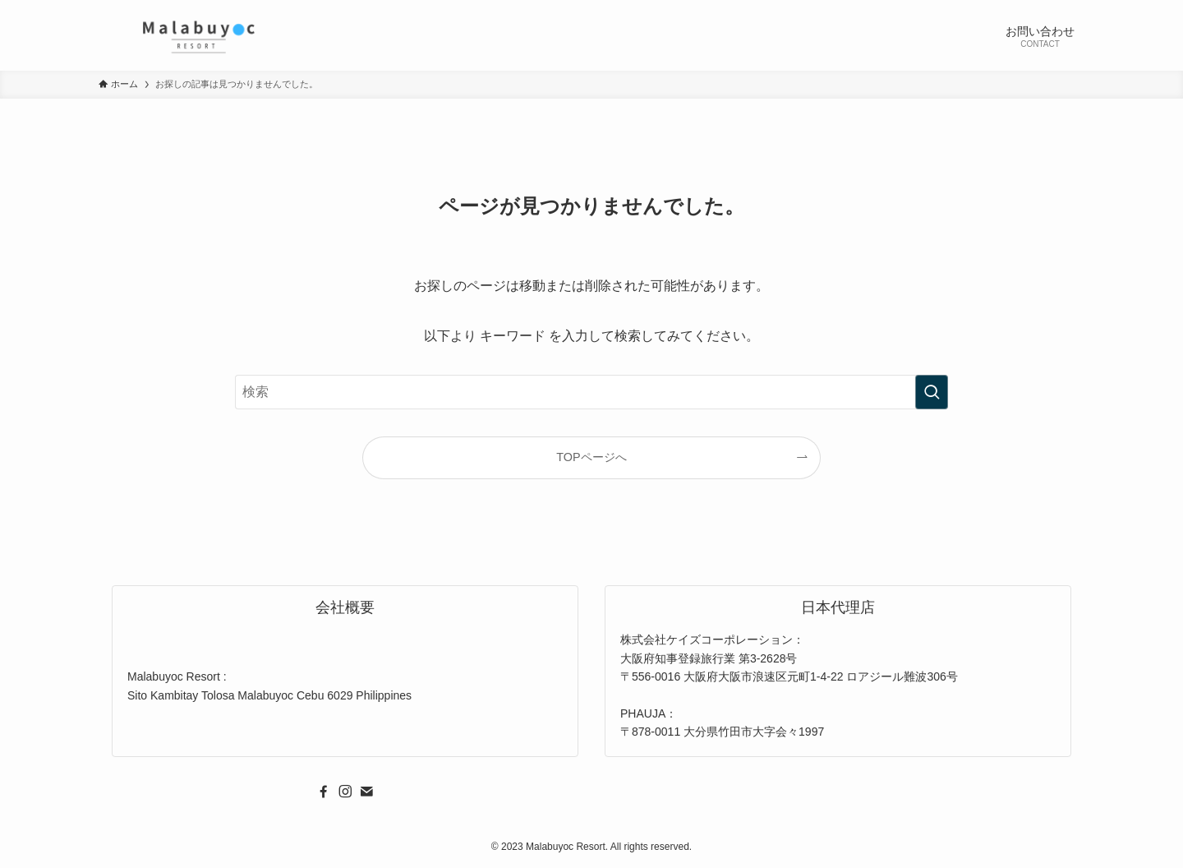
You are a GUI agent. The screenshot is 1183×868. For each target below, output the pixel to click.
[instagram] (345, 791)
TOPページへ (591, 457)
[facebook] (323, 791)
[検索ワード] (591, 392)
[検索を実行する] (931, 392)
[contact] (366, 791)
